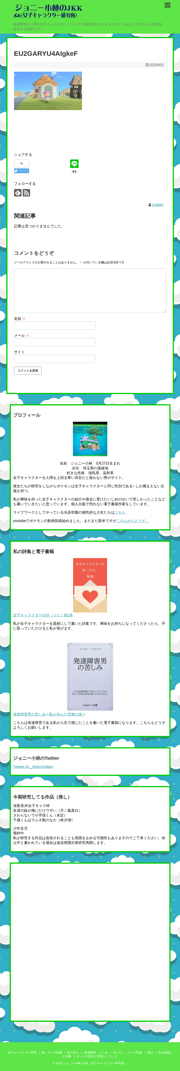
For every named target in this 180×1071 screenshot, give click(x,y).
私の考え (73, 1052)
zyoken (158, 205)
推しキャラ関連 (52, 1052)
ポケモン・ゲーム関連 (127, 1052)
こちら (120, 512)
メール (21, 335)
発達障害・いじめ (96, 1052)
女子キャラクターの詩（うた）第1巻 (43, 615)
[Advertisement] (96, 125)
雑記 (150, 1052)
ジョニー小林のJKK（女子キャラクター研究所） (94, 1063)
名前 (20, 319)
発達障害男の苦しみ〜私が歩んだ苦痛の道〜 (49, 714)
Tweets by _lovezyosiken (33, 767)
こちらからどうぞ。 (132, 521)
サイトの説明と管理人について (97, 1056)
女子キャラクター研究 (22, 1052)
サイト (19, 352)
